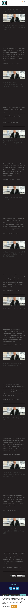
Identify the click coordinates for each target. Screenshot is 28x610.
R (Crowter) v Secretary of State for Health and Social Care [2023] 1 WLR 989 (14, 27)
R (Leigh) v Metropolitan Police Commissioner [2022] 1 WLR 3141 (13, 143)
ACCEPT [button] (14, 606)
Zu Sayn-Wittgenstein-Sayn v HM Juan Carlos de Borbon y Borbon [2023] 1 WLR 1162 (14, 254)
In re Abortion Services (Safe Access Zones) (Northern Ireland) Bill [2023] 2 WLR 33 (14, 474)
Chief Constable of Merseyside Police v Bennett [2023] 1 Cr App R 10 (13, 531)
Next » (23, 575)
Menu (24, 1)
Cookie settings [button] (6, 606)
